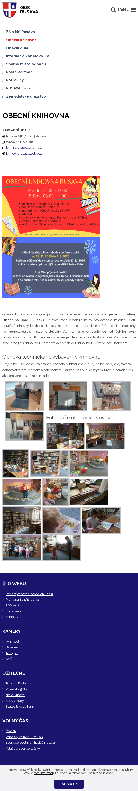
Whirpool (12, 641)
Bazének (12, 647)
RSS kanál (13, 605)
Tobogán (12, 653)
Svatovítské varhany (20, 706)
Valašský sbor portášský (23, 748)
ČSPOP (11, 731)
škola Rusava (15, 695)
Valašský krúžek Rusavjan (24, 737)
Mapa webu (14, 611)
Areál (9, 659)
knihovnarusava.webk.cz (24, 153)
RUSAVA (29, 9)
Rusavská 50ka (16, 689)
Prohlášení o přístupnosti (23, 599)
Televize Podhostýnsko (22, 683)
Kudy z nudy (15, 701)
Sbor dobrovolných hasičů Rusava (30, 742)
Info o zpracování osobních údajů (29, 594)
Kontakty (12, 617)
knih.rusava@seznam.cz (24, 147)
